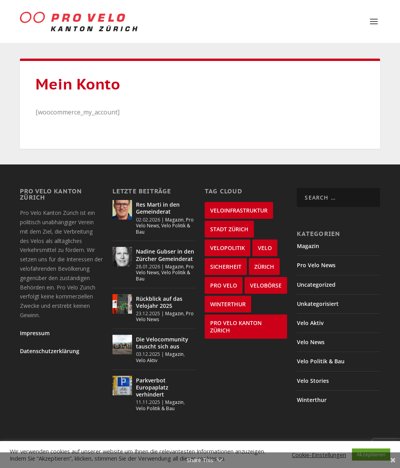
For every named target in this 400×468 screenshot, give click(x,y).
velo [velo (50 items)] (265, 248)
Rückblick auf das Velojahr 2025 (159, 302)
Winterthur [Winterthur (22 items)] (228, 304)
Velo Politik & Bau (163, 228)
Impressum (35, 333)
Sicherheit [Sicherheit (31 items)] (225, 266)
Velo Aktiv (146, 360)
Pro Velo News (316, 265)
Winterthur (312, 400)
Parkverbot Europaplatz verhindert (152, 387)
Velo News (311, 342)
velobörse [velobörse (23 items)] (266, 285)
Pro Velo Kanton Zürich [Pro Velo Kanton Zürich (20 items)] (236, 326)
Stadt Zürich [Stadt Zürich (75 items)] (229, 229)
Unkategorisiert (318, 303)
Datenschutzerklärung (49, 351)
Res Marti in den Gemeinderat (158, 208)
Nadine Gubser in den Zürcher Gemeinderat (165, 255)
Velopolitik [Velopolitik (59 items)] (227, 248)
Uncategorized (316, 284)
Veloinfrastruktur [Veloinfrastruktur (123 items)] (239, 210)
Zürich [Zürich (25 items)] (264, 266)
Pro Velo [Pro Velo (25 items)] (223, 285)
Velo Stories (313, 380)
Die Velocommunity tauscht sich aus (162, 343)
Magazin (174, 219)
